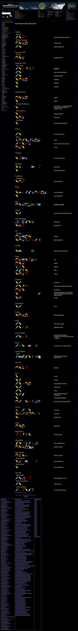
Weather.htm (18, 538)
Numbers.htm (38, 536)
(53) (69, 17)
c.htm (36, 503)
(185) (19, 16)
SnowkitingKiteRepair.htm (21, 582)
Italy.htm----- (4, 607)
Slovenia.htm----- (5, 549)
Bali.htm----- (4, 525)
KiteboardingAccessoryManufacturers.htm (24, 550)
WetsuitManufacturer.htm (20, 531)
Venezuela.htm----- (5, 620)
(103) (18, 12)
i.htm (36, 511)
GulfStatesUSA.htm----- (6, 567)
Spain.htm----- (4, 557)
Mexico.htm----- (4, 536)
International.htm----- (6, 568)
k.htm (36, 514)
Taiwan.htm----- (4, 564)
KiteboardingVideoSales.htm (21, 568)
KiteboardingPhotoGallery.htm (22, 534)
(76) (17, 13)
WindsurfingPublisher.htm (21, 557)
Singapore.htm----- (5, 587)
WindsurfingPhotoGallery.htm (21, 509)
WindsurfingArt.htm (19, 543)
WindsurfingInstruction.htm (21, 527)
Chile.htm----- (4, 615)
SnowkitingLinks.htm (20, 583)
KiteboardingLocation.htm (21, 558)
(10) (58, 16)
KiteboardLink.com (72, 5)
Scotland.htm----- (5, 510)
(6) (41, 15)
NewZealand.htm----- (6, 629)
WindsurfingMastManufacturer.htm (23, 576)
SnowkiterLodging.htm (20, 591)
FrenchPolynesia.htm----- (6, 619)
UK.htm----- (4, 561)
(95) (68, 13)
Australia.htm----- (5, 565)
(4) (49, 16)
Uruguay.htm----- (5, 500)
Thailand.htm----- (5, 583)
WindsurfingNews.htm (20, 518)
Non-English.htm (19, 571)
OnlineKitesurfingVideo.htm (21, 564)
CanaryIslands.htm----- (6, 578)
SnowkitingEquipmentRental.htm (22, 562)
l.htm (36, 516)
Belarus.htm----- (4, 589)
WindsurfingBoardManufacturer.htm (23, 554)
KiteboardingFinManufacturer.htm (22, 597)
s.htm (36, 525)
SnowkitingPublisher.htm (20, 611)
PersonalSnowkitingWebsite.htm (22, 614)
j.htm (36, 513)
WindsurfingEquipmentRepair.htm (22, 615)
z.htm (36, 535)
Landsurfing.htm (19, 586)
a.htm (36, 500)
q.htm (36, 522)
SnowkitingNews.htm (20, 507)
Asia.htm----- (4, 513)
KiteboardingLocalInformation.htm (23, 525)
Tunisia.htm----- (4, 532)
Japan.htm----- (4, 542)
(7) (39, 12)
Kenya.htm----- (4, 556)
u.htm (36, 528)
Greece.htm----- (4, 604)
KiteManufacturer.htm (20, 545)
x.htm (36, 532)
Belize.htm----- (4, 551)
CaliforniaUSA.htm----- (6, 518)
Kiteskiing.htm (18, 522)
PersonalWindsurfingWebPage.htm (23, 590)
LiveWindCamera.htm (20, 551)
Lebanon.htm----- (5, 531)
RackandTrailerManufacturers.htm (22, 607)
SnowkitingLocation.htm (20, 546)
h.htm (36, 510)
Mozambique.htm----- (6, 514)
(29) (57, 14)
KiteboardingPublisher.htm (21, 612)
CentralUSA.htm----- (5, 521)
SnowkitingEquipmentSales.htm (22, 517)
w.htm (36, 531)
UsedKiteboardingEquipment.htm (22, 567)
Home (69, 8)
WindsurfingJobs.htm (20, 594)
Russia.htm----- (4, 597)
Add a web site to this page (20, 492)
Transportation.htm (19, 503)
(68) (20, 14)
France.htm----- (4, 618)
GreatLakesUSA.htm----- (6, 502)
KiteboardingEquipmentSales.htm (22, 513)
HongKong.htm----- (5, 543)
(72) (50, 13)
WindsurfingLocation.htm (21, 542)
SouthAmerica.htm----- (6, 529)
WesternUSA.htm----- (6, 575)
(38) (49, 12)
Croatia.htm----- (4, 546)
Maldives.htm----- (5, 539)
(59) (70, 12)
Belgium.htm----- (5, 614)
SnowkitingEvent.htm (20, 600)
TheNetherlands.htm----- (6, 586)
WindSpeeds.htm (19, 547)
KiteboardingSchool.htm (20, 532)
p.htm (36, 521)
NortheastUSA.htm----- (6, 569)
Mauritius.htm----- (5, 538)
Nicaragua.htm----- (5, 527)
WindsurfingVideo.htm (20, 601)
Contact (72, 8)
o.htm (36, 520)
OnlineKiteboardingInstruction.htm (23, 540)
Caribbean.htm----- (5, 622)
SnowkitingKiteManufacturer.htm (22, 524)
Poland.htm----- (4, 547)
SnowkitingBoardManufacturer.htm (23, 539)
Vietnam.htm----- (5, 591)
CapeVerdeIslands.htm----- (7, 545)
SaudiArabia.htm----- (6, 605)
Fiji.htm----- (3, 601)
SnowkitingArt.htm (19, 569)
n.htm (36, 518)
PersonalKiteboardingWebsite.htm (22, 580)
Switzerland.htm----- (5, 571)
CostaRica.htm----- (5, 590)
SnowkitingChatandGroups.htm (22, 506)
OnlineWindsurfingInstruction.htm (23, 536)
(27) (19, 18)
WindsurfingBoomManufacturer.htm (23, 516)
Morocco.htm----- (5, 534)
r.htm (36, 524)
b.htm (36, 502)
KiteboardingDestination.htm (21, 535)
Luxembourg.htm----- (6, 582)
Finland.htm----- (4, 598)
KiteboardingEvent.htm (20, 605)
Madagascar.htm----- (5, 554)
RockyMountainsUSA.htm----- (8, 616)
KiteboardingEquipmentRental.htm (23, 578)
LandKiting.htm (18, 510)
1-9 (11, 21)
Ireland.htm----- (4, 522)
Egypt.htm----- (4, 560)
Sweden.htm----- (4, 505)
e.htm (36, 506)
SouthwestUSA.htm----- (6, 593)
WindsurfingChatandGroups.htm (22, 549)
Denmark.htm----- (5, 627)
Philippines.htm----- (5, 608)
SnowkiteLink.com (71, 6)
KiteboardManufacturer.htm (21, 520)
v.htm (36, 529)
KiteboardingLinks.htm (20, 560)
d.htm (36, 505)
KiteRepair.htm (18, 596)
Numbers (26, 496)
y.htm (36, 534)
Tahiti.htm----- (4, 511)
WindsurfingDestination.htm (21, 572)
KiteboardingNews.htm (20, 521)
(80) (70, 14)
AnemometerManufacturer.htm (22, 514)
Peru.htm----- (4, 517)
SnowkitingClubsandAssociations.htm (23, 593)
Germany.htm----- (5, 609)
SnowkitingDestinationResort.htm (22, 500)
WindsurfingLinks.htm (20, 604)
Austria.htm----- (4, 600)
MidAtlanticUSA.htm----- (7, 507)
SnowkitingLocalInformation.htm (22, 529)
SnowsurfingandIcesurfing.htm (22, 585)
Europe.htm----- (4, 503)
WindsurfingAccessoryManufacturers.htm (24, 565)
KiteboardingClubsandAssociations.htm (24, 574)
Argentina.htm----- (5, 520)
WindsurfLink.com (71, 4)
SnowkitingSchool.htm (20, 598)
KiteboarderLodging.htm (20, 587)
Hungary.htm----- (5, 506)
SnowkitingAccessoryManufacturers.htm (24, 553)
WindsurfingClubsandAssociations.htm (24, 561)
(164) (18, 15)
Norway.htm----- (4, 576)
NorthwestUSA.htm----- (6, 562)
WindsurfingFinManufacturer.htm (22, 609)
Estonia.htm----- (4, 516)
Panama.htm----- (4, 625)
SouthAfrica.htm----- (5, 612)
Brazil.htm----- (4, 540)
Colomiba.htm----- (5, 611)
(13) (70, 18)
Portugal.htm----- (5, 524)
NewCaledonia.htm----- (6, 623)
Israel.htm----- (4, 550)
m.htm (36, 517)
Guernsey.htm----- (5, 585)
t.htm (36, 527)
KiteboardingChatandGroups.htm (22, 575)
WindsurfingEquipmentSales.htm (22, 505)
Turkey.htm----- (4, 528)
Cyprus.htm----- (4, 580)
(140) (70, 16)
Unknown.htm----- (5, 603)
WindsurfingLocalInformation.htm (22, 579)
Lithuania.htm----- (5, 574)
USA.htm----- (4, 596)
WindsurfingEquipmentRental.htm (22, 502)
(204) (58, 15)
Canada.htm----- (4, 579)
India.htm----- (4, 553)
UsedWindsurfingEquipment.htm (22, 511)
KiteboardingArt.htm (19, 589)
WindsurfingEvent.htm (20, 608)
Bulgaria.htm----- (5, 572)
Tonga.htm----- (4, 509)
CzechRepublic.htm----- (6, 535)
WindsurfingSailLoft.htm (20, 603)
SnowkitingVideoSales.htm (21, 528)
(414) (17, 17)
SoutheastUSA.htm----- (6, 626)
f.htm (36, 507)
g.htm (36, 509)
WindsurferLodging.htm (20, 556)
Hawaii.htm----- (4, 558)
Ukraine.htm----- (4, 594)
